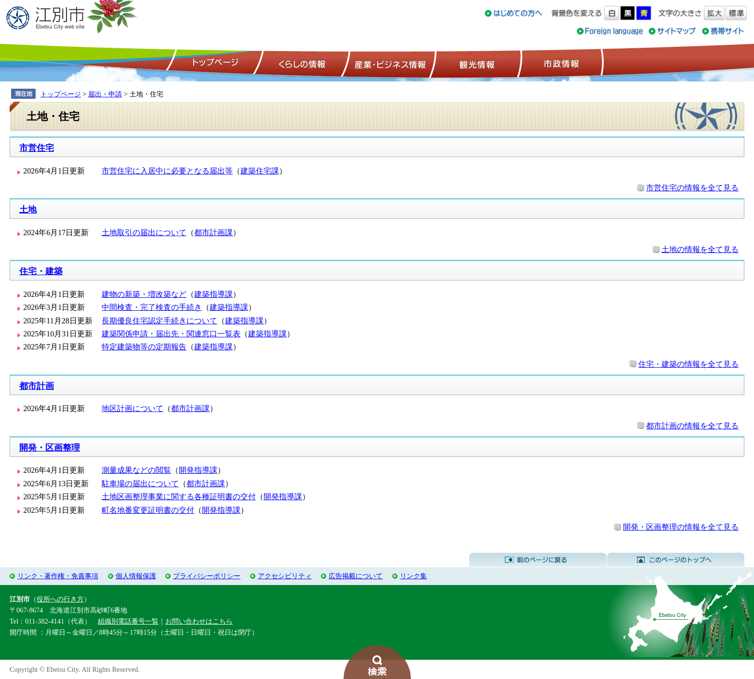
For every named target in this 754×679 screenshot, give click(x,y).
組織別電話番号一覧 (128, 621)
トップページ (214, 63)
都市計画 (36, 386)
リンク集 (413, 576)
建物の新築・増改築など (144, 294)
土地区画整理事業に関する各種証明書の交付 (179, 497)
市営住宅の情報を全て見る (692, 188)
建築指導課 (213, 294)
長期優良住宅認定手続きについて (159, 321)
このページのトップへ (675, 560)
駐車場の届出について (140, 483)
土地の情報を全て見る (700, 249)
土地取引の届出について (144, 232)
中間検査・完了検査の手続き (152, 307)
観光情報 (475, 63)
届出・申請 (105, 94)
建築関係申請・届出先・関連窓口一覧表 (171, 334)
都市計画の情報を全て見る (692, 426)
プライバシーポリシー (206, 576)
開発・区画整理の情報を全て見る (681, 527)
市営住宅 (36, 148)
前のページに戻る (538, 560)
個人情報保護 (136, 576)
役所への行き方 (60, 599)
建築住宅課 (259, 171)
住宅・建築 (41, 271)
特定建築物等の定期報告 (144, 347)
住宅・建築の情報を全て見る (688, 364)
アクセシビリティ (285, 576)
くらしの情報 (301, 63)
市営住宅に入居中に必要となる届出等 (167, 171)
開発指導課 (198, 470)
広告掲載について (356, 576)
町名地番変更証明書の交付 (148, 510)
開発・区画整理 (49, 448)
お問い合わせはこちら (199, 621)
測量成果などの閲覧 (136, 470)
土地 (28, 209)
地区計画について (132, 408)
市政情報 (560, 63)
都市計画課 (213, 232)
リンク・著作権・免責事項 (57, 576)
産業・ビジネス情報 (388, 63)
